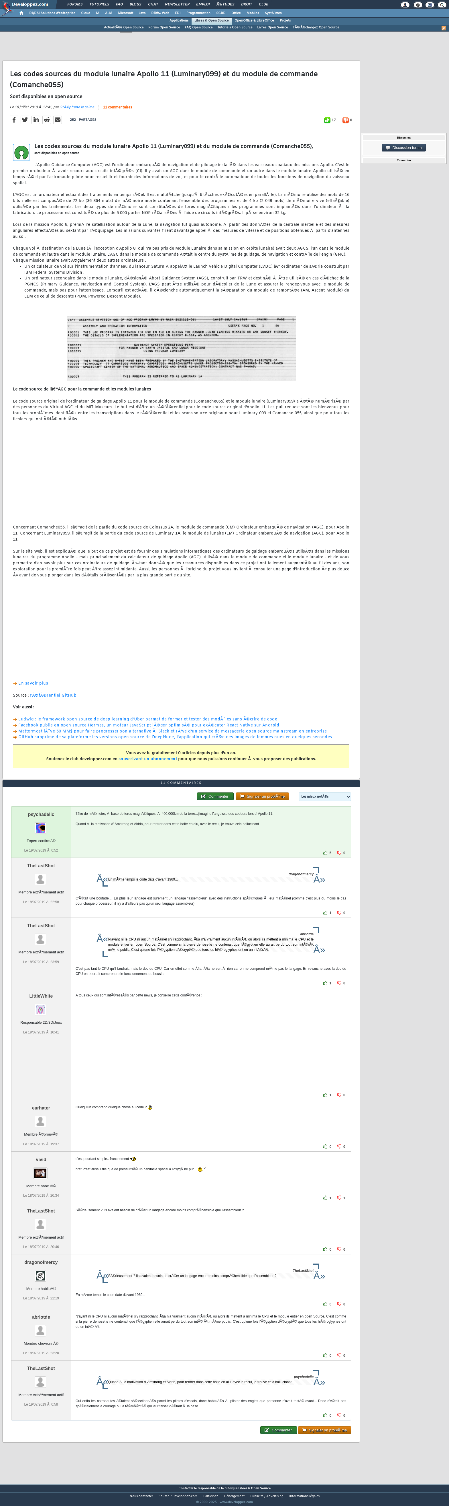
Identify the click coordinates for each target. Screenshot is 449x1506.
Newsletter (177, 4)
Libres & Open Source (211, 21)
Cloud (85, 13)
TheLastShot (41, 876)
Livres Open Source (272, 28)
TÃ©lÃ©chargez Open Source (316, 28)
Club (263, 4)
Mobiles (253, 13)
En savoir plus (33, 687)
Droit (247, 4)
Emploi (203, 4)
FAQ (119, 4)
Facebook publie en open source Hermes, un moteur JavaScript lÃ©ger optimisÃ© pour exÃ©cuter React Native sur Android (148, 729)
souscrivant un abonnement (148, 762)
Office (236, 13)
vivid (41, 1170)
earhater (41, 1118)
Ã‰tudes (225, 4)
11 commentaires (117, 111)
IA (97, 13)
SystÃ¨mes (273, 13)
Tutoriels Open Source (235, 28)
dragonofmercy (41, 1272)
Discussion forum (404, 147)
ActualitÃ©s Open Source (124, 28)
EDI (178, 13)
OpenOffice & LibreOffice (254, 21)
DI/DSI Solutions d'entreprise (52, 13)
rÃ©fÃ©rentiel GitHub (53, 699)
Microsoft (125, 13)
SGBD (221, 13)
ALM (108, 13)
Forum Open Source (164, 28)
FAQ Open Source (199, 28)
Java (142, 13)
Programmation (198, 13)
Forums (75, 4)
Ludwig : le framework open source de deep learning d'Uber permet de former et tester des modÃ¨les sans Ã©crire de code (147, 723)
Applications (179, 21)
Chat (153, 4)
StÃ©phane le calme (77, 110)
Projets (285, 21)
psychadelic (41, 825)
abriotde (41, 1327)
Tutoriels (99, 4)
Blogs (135, 4)
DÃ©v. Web (160, 13)
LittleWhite (41, 1006)
